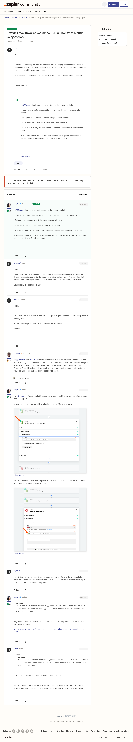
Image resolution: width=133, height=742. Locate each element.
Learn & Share (25, 11)
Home (6, 18)
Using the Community (108, 39)
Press (78, 731)
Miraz (16, 649)
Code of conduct (106, 35)
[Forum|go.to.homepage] (22, 4)
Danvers (17, 353)
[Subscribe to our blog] (22, 731)
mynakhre (17, 571)
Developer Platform (65, 731)
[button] (113, 4)
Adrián (16, 49)
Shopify (18, 163)
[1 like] (21, 378)
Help (52, 731)
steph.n (17, 204)
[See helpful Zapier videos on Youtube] (31, 731)
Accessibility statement (74, 721)
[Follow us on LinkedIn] (18, 731)
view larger (19, 475)
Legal (118, 737)
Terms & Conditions (57, 721)
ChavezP (17, 263)
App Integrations (121, 731)
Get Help (9, 11)
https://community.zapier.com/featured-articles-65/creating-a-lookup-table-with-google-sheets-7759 (49, 630)
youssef (17, 299)
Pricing (44, 731)
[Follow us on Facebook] (13, 731)
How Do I (24, 18)
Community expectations (109, 43)
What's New (42, 11)
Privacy (126, 737)
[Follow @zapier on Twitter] (27, 731)
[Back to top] (128, 718)
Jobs (86, 731)
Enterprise (95, 731)
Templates (107, 731)
